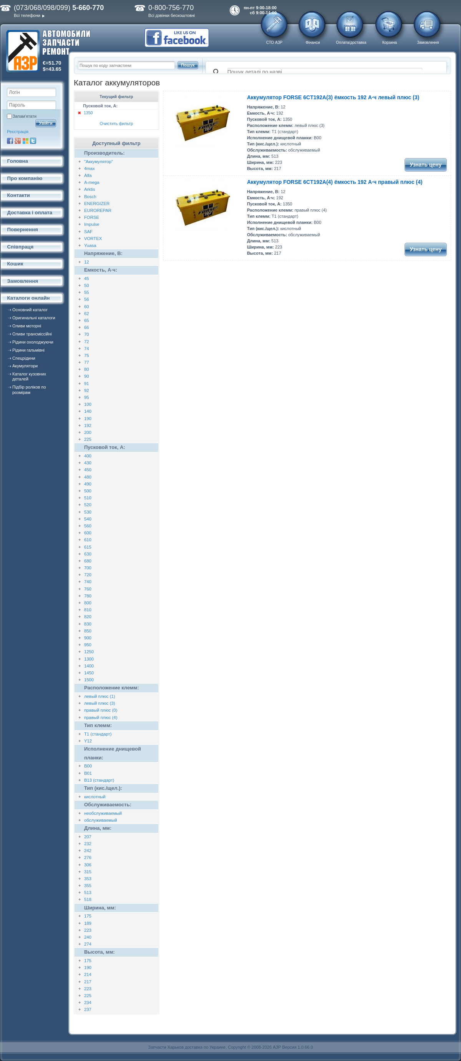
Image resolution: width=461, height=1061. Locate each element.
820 (87, 616)
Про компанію (25, 178)
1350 (88, 112)
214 (87, 974)
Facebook (10, 141)
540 (87, 519)
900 (87, 638)
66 (86, 327)
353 (87, 878)
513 (87, 892)
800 (87, 603)
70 (86, 334)
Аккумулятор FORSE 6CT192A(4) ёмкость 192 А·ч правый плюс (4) (335, 182)
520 (87, 504)
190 (87, 418)
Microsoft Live (25, 141)
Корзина (389, 42)
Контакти (18, 195)
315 (87, 871)
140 (87, 411)
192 (87, 425)
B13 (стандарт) (99, 780)
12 (86, 262)
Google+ (18, 141)
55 (86, 292)
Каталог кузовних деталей (29, 376)
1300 (89, 659)
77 (86, 362)
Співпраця (20, 247)
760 (87, 589)
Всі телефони (27, 15)
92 (86, 390)
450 (87, 469)
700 (87, 568)
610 (87, 539)
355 (87, 885)
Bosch (90, 196)
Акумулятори (25, 366)
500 (87, 491)
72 (86, 341)
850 (87, 631)
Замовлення (428, 42)
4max (89, 168)
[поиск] (325, 72)
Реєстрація (17, 131)
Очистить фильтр (116, 123)
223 (87, 930)
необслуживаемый (103, 813)
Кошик (15, 264)
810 (87, 609)
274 (87, 944)
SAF (88, 231)
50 (86, 285)
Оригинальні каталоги (33, 317)
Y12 (88, 741)
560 (87, 526)
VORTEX (93, 238)
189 (87, 923)
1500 (89, 679)
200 (87, 432)
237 (87, 1009)
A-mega (91, 182)
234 (87, 1002)
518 (87, 899)
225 (87, 439)
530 (87, 512)
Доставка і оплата (30, 212)
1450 (89, 673)
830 (87, 624)
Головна (17, 161)
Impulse (91, 224)
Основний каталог (30, 309)
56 (86, 299)
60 (86, 306)
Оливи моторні (26, 326)
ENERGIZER (96, 203)
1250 (89, 651)
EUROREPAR (97, 210)
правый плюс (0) (101, 710)
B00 (88, 766)
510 (87, 497)
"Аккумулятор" (98, 161)
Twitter (33, 141)
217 (87, 981)
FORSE (91, 217)
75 (86, 355)
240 (87, 937)
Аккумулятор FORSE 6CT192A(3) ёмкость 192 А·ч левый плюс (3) (333, 97)
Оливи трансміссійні (32, 334)
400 (87, 456)
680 (87, 561)
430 (87, 462)
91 (86, 383)
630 (87, 554)
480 (87, 477)
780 (87, 596)
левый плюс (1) (99, 696)
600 (87, 532)
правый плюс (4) (101, 717)
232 (87, 843)
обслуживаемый (100, 820)
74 (86, 348)
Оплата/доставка (351, 42)
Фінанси (312, 42)
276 (87, 857)
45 (86, 278)
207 (87, 836)
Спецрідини (23, 358)
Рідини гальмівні (28, 350)
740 (87, 581)
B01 (88, 773)
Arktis (89, 189)
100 (87, 404)
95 (86, 397)
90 (86, 376)
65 (86, 320)
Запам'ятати (24, 116)
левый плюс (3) (99, 703)
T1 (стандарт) (98, 734)
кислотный (95, 796)
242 (87, 850)
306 (87, 864)
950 (87, 644)
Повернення (22, 229)
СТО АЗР (274, 42)
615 (87, 547)
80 (86, 369)
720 (87, 574)
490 (87, 484)
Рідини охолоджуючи (32, 342)
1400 (89, 666)
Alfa (88, 175)
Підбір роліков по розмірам (29, 389)
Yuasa (90, 245)
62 (86, 313)
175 (87, 916)
